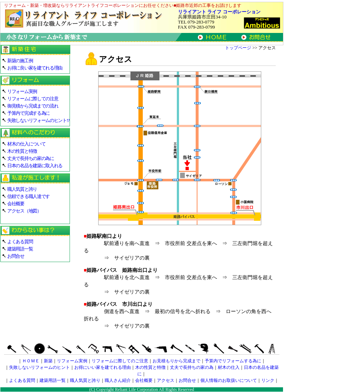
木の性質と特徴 (22, 151)
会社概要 (15, 203)
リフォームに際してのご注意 (120, 360)
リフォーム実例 (22, 91)
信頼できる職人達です (28, 196)
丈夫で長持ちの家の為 (191, 367)
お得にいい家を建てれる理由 (102, 367)
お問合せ (15, 256)
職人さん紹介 (118, 380)
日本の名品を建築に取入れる (34, 165)
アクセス (165, 380)
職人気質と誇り (22, 189)
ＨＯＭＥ (30, 360)
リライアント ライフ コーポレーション (219, 11)
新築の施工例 (20, 60)
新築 (48, 360)
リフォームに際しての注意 (32, 98)
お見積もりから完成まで (176, 360)
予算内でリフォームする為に (233, 360)
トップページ (238, 47)
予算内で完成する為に (28, 113)
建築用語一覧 (20, 249)
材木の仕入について (26, 144)
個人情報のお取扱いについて (228, 380)
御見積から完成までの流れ (32, 106)
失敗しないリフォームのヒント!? (38, 120)
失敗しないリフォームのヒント (39, 367)
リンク (267, 380)
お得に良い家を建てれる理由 (34, 68)
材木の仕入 (229, 367)
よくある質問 (20, 241)
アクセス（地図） (24, 211)
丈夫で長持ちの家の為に (30, 158)
